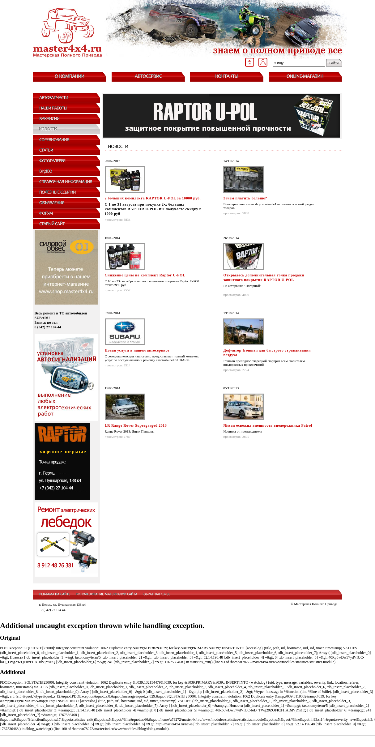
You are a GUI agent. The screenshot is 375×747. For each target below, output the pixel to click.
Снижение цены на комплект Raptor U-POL (145, 275)
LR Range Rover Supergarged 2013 (136, 425)
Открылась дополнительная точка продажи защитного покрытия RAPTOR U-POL (263, 277)
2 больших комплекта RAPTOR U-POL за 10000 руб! (153, 198)
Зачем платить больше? (245, 198)
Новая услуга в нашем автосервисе (137, 350)
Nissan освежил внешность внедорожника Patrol (267, 425)
